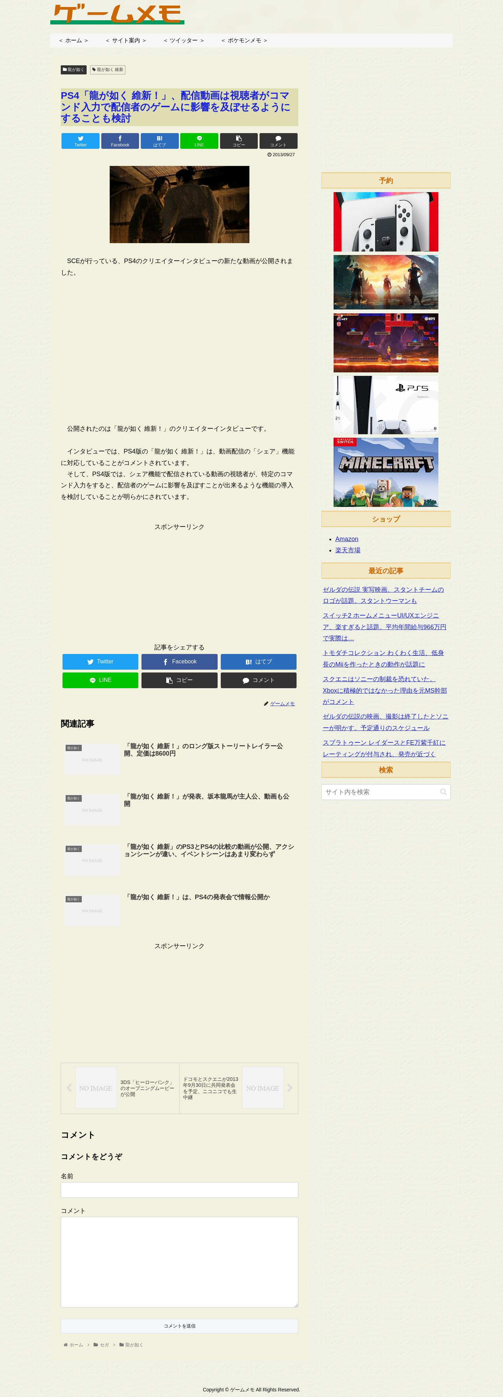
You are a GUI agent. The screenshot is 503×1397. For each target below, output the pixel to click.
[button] (443, 792)
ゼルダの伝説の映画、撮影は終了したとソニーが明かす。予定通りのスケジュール (386, 722)
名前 (67, 1176)
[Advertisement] (179, 581)
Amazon (346, 539)
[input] (386, 792)
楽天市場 (347, 550)
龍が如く (74, 69)
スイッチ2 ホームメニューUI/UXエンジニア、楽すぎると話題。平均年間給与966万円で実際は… (384, 627)
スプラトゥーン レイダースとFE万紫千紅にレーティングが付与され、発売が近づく (384, 748)
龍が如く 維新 (107, 69)
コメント (73, 1210)
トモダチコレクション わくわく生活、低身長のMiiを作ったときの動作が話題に (383, 658)
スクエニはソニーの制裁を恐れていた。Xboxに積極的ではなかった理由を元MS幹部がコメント (385, 690)
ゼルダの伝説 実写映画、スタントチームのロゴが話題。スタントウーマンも (383, 595)
